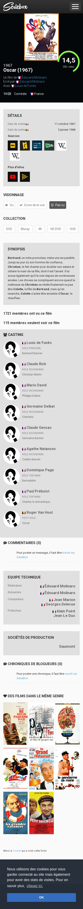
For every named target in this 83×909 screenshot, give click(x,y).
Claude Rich (36, 364)
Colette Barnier (31, 459)
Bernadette (29, 480)
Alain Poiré (66, 611)
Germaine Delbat (41, 406)
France (37, 94)
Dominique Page (40, 470)
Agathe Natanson (41, 449)
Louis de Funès (25, 86)
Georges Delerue (60, 604)
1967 (7, 65)
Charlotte (27, 417)
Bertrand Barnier (32, 353)
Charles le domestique (36, 501)
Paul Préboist (38, 491)
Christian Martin (32, 374)
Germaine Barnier (33, 438)
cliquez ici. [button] (35, 886)
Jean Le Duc (64, 615)
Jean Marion (64, 599)
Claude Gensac (39, 427)
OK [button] (41, 897)
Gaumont (67, 646)
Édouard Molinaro (34, 77)
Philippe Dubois (31, 395)
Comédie (20, 94)
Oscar (26, 523)
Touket (17, 850)
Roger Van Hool (40, 512)
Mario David (36, 385)
